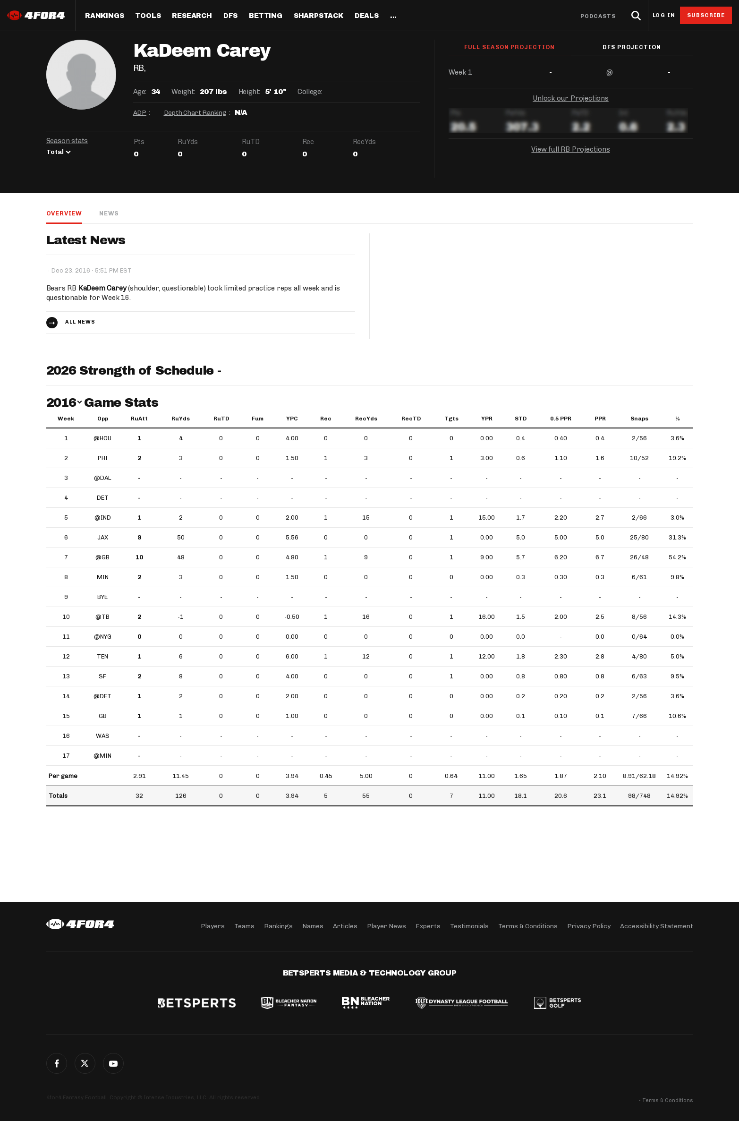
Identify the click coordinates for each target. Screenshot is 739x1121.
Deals (367, 16)
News (109, 213)
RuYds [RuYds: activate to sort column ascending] (180, 418)
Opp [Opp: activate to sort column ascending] (102, 418)
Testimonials (469, 926)
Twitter (85, 1063)
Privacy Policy (589, 926)
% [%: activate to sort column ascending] (677, 418)
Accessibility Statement (656, 926)
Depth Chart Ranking (195, 113)
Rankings (104, 16)
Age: (139, 91)
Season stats (67, 141)
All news (80, 322)
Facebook (56, 1063)
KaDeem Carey (102, 288)
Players (213, 926)
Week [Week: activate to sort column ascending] (66, 418)
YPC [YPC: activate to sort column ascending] (292, 418)
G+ (113, 1063)
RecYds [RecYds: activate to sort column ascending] (366, 418)
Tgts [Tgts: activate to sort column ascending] (451, 418)
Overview (64, 213)
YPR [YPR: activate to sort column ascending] (487, 418)
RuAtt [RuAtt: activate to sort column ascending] (139, 418)
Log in (664, 15)
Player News (386, 926)
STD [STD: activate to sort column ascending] (521, 418)
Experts (428, 926)
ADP (139, 113)
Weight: (183, 91)
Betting (265, 16)
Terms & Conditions (528, 926)
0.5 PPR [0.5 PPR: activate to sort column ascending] (560, 418)
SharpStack (318, 16)
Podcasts (598, 16)
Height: (249, 91)
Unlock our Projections (571, 99)
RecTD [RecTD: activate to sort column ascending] (411, 418)
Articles (345, 926)
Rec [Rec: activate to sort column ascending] (325, 418)
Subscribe (706, 15)
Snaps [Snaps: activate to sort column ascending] (639, 418)
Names (312, 926)
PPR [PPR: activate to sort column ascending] (600, 418)
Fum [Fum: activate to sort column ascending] (257, 418)
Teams (244, 926)
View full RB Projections (570, 150)
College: (309, 91)
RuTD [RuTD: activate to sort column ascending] (221, 418)
